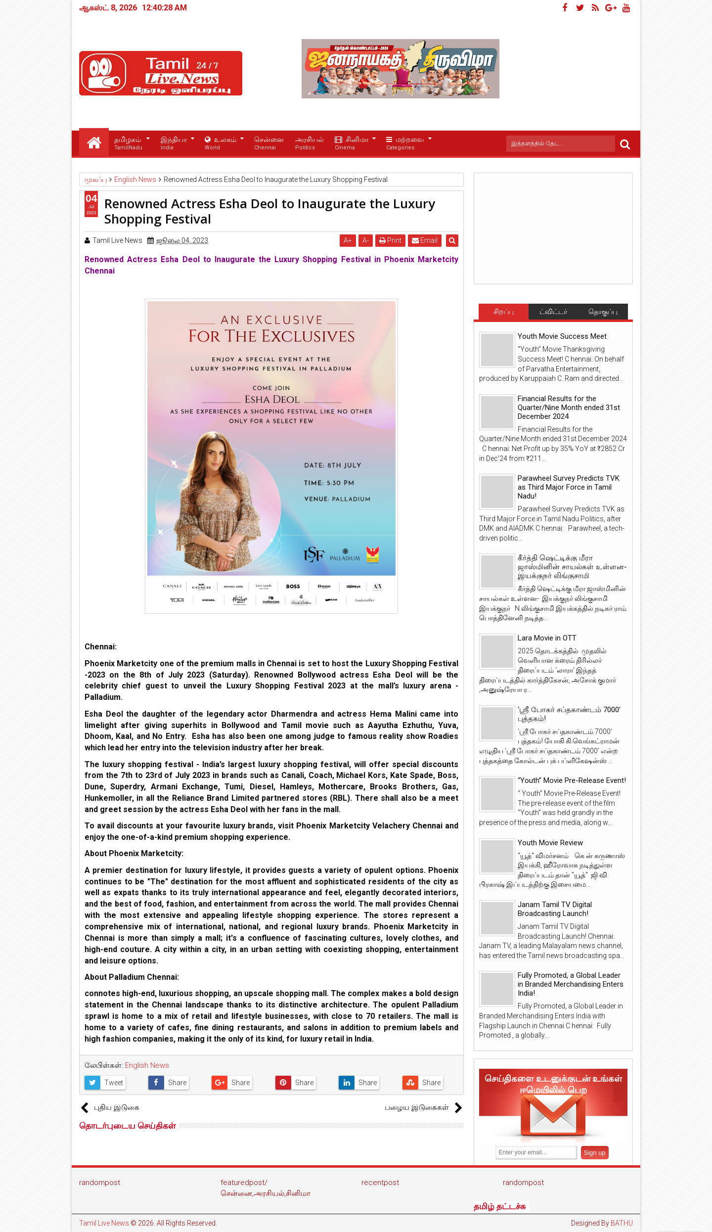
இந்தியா (174, 144)
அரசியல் (309, 144)
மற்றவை (405, 144)
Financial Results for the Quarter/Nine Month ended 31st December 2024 (569, 407)
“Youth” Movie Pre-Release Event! (572, 780)
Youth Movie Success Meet (562, 336)
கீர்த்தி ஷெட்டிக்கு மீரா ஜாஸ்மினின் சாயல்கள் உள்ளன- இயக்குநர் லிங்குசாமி (572, 566)
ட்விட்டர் (553, 312)
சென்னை (269, 144)
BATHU (622, 1223)
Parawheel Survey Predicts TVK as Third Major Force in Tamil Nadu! (569, 487)
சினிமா (351, 144)
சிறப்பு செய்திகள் (503, 313)
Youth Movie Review (550, 842)
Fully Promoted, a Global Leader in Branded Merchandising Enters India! (570, 984)
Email (426, 240)
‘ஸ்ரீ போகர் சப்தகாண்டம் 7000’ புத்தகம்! (569, 714)
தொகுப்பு (603, 312)
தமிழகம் (128, 144)
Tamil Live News (104, 1223)
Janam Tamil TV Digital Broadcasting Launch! (555, 909)
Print (391, 240)
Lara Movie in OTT (547, 638)
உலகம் (220, 144)
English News (147, 1065)
